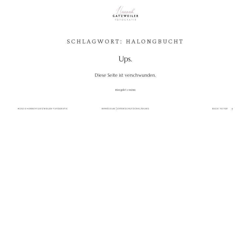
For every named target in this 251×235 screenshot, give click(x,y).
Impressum (108, 109)
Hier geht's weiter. (125, 89)
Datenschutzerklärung (133, 109)
